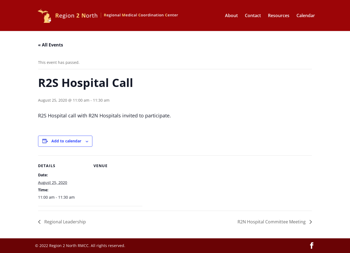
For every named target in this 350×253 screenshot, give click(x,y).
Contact (253, 16)
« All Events (50, 45)
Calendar (305, 16)
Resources (278, 16)
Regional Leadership (64, 222)
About (231, 16)
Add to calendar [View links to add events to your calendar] (66, 140)
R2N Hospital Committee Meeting (272, 222)
